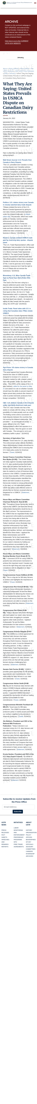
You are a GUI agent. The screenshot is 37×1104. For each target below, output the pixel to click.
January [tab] (18, 57)
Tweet (12, 452)
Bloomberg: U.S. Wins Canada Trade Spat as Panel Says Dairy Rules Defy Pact (16, 278)
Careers (29, 851)
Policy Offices (14, 69)
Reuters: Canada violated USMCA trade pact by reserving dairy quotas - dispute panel (18, 240)
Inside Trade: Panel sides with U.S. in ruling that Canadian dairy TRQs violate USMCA (18, 311)
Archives (29, 856)
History (29, 830)
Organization (31, 832)
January (12, 73)
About (5, 69)
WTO (15, 842)
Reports (4, 846)
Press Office (24, 69)
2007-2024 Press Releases (24, 71)
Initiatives (18, 822)
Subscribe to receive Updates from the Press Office (19, 800)
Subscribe (18, 811)
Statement (25, 492)
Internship (30, 854)
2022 (6, 73)
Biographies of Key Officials (31, 842)
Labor (16, 828)
